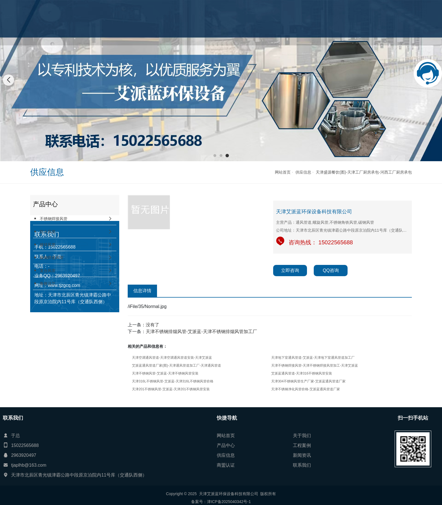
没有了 (152, 324)
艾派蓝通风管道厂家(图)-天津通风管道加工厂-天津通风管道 (176, 365)
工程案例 (226, 22)
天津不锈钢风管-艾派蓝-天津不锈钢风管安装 (165, 373)
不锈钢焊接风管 (50, 218)
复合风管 (44, 270)
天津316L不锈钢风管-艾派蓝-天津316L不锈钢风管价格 (172, 381)
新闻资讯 (275, 22)
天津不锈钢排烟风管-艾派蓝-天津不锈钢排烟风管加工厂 (201, 331)
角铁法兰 (44, 283)
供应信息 (250, 22)
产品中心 (201, 22)
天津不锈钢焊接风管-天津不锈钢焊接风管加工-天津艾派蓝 (314, 365)
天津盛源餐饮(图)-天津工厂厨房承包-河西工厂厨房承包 (364, 172)
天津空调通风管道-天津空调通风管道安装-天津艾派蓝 (172, 358)
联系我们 (324, 22)
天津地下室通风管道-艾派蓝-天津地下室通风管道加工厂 (313, 358)
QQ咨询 (331, 270)
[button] (214, 155)
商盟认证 (299, 22)
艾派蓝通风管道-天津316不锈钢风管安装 (301, 373)
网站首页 (152, 22)
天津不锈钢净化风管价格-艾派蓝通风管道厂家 (305, 389)
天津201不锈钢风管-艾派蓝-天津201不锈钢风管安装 (171, 389)
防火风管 (44, 231)
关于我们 (177, 22)
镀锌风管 (44, 244)
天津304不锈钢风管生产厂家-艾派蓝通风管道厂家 (308, 381)
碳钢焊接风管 (48, 257)
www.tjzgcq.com (64, 362)
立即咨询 (290, 270)
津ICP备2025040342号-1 (229, 501)
